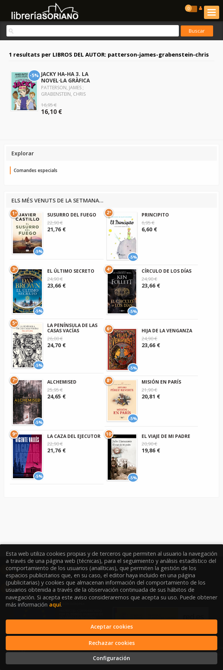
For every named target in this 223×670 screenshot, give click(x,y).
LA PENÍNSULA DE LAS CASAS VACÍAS (72, 328)
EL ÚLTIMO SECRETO (70, 271)
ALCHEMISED (61, 382)
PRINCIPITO (155, 215)
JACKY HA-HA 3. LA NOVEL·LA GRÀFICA (65, 77)
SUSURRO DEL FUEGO (71, 215)
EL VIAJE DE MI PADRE (166, 436)
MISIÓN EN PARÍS (161, 382)
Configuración (111, 658)
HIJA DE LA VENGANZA (167, 330)
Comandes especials (35, 170)
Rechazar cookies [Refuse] (112, 642)
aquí (55, 604)
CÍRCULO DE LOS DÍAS (166, 271)
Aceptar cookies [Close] (112, 626)
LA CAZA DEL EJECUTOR (73, 436)
